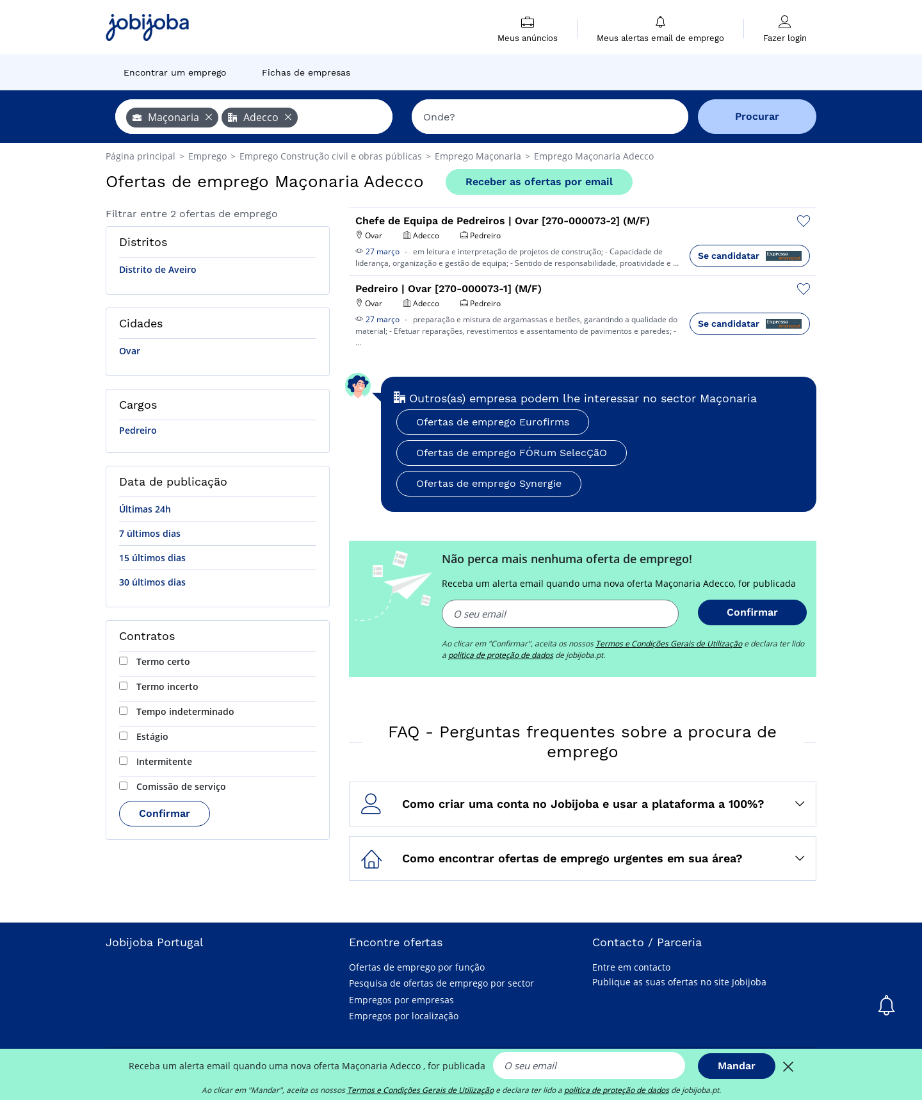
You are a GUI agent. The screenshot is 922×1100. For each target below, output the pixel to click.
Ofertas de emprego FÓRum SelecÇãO (511, 453)
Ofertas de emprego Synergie (489, 483)
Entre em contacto (631, 967)
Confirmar (164, 813)
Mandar (737, 1066)
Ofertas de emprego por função (417, 967)
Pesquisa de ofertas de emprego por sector (441, 983)
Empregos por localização (403, 1016)
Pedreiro (138, 430)
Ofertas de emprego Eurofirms (492, 422)
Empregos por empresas (401, 1000)
